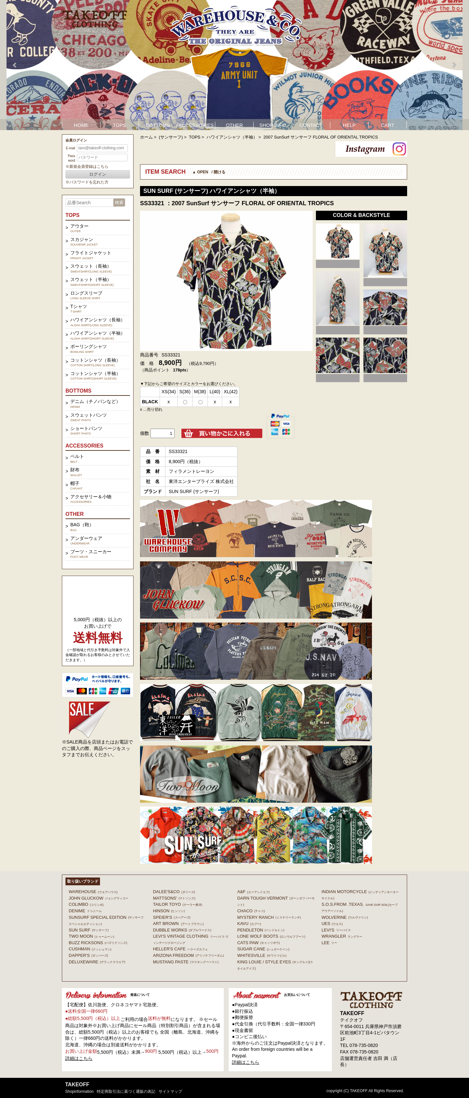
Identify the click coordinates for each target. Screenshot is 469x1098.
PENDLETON (260, 930)
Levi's (335, 930)
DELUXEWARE (97, 961)
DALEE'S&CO (174, 891)
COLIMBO (86, 904)
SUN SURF (88, 930)
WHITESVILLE (261, 955)
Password (71, 158)
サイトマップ (170, 1091)
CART (387, 125)
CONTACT (310, 125)
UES (332, 923)
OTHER (234, 125)
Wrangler (341, 936)
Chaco (251, 910)
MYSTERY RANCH (269, 917)
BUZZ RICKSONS (98, 942)
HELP (349, 125)
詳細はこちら (78, 1058)
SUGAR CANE (263, 948)
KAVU (249, 923)
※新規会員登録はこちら (86, 166)
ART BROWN (178, 923)
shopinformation (79, 1091)
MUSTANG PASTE (186, 961)
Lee (329, 942)
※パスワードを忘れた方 (86, 182)
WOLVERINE (344, 917)
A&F (253, 891)
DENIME (85, 910)
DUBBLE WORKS (182, 930)
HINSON (169, 910)
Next (454, 65)
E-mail (70, 148)
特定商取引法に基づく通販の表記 (126, 1091)
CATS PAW (258, 942)
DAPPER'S (88, 955)
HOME (81, 125)
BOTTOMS (158, 125)
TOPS (119, 125)
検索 (119, 202)
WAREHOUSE (93, 891)
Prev (15, 65)
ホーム (146, 137)
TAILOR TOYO (177, 904)
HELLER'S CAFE (180, 948)
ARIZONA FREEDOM (188, 955)
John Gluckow (98, 898)
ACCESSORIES (196, 125)
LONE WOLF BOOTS (271, 936)
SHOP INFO (272, 125)
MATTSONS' (174, 898)
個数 (144, 433)
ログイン (97, 174)
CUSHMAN (90, 948)
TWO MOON (91, 936)
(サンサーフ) (171, 137)
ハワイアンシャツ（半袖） (231, 137)
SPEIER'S (172, 917)
